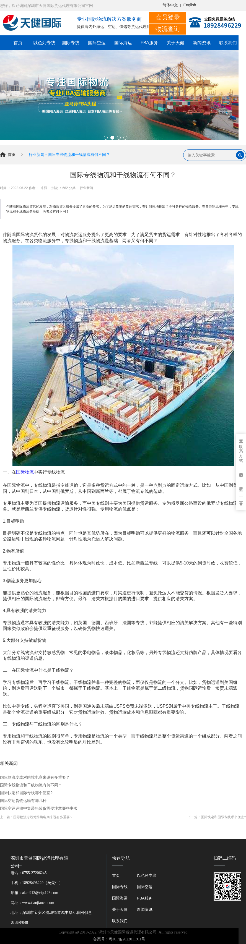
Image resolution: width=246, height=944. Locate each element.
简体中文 (170, 5)
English (189, 5)
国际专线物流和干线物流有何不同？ (31, 785)
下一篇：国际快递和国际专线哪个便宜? (217, 817)
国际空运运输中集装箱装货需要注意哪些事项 (38, 808)
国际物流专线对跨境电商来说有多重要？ (35, 777)
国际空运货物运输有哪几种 (23, 800)
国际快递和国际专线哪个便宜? (26, 793)
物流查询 (168, 28)
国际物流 (25, 472)
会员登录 (168, 17)
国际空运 (97, 42)
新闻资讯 (202, 42)
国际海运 (123, 42)
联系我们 (228, 42)
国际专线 (70, 42)
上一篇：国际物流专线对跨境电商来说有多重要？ (36, 817)
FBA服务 (149, 42)
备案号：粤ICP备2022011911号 (119, 939)
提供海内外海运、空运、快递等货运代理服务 (115, 27)
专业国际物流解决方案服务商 (109, 19)
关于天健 (175, 42)
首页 (18, 42)
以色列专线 (44, 42)
